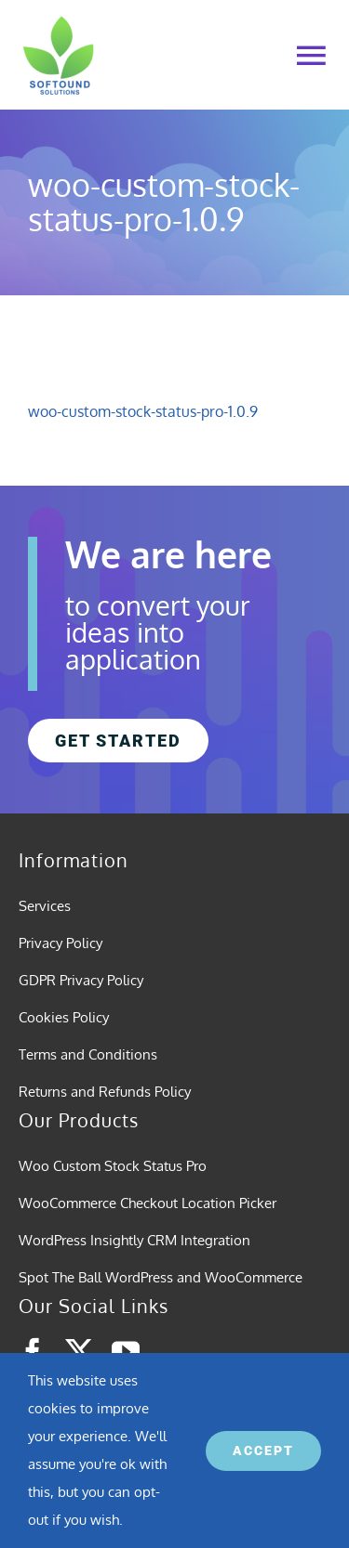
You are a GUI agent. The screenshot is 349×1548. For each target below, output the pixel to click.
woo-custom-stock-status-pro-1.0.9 (143, 411)
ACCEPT (263, 1450)
